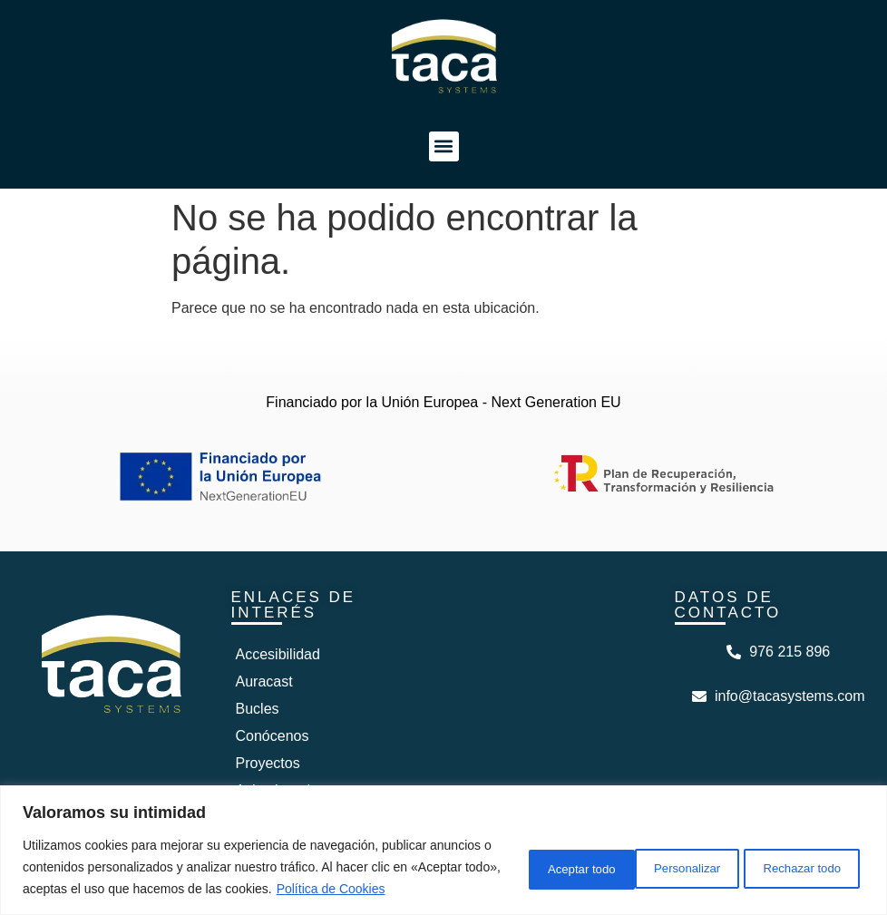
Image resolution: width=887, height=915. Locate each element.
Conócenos (272, 736)
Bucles (257, 708)
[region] (443, 839)
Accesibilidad (278, 654)
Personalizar (528, 856)
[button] (444, 146)
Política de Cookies (127, 888)
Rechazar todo (665, 856)
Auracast (264, 681)
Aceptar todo (802, 856)
